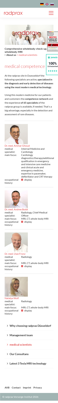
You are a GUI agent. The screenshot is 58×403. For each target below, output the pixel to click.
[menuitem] (29, 325)
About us (11, 54)
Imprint (27, 387)
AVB (7, 387)
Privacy (37, 387)
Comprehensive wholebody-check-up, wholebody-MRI (26, 50)
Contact (16, 387)
